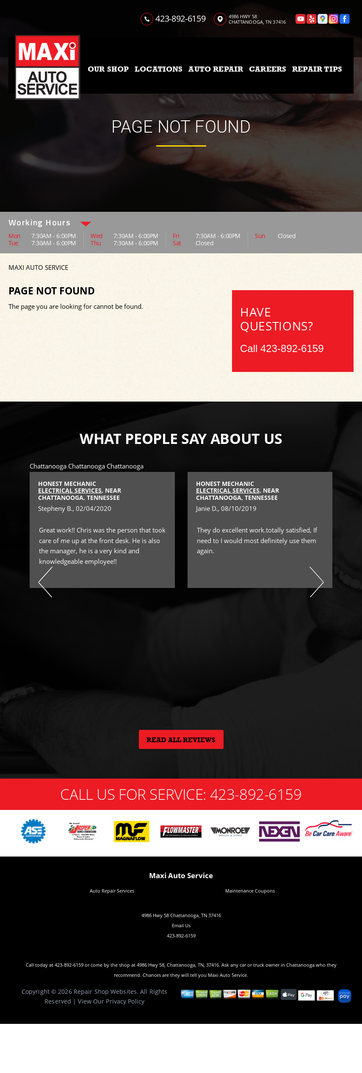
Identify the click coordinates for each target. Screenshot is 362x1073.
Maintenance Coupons (250, 890)
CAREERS (267, 69)
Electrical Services (70, 490)
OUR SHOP (108, 69)
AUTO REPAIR (215, 69)
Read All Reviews (181, 740)
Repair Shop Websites (105, 991)
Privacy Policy (125, 1001)
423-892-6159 (180, 18)
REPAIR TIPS (317, 69)
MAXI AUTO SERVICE (38, 267)
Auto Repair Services (112, 890)
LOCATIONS (159, 69)
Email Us (181, 925)
